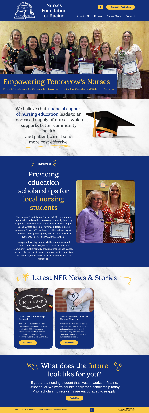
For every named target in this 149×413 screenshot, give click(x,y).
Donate (98, 16)
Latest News (114, 16)
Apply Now (74, 398)
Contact (130, 16)
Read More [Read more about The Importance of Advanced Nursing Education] (69, 343)
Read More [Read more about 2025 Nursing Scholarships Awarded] (27, 343)
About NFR (83, 16)
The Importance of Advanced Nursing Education (74, 317)
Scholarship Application (121, 7)
